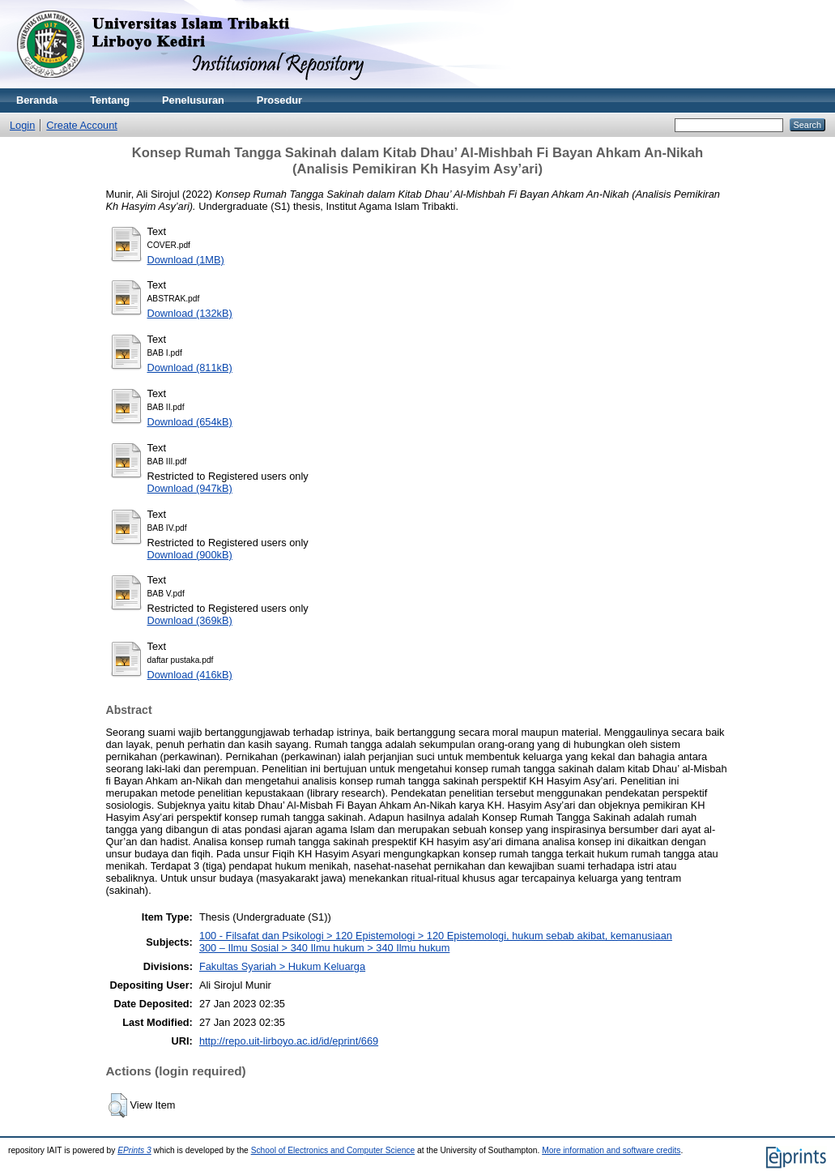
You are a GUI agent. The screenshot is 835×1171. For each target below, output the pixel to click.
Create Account (81, 125)
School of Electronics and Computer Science (333, 1150)
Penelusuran (193, 100)
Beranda (37, 100)
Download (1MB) (185, 260)
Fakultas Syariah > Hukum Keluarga (282, 966)
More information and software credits (611, 1150)
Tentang (110, 100)
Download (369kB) (189, 620)
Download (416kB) (189, 675)
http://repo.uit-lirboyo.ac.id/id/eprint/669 (288, 1041)
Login (22, 125)
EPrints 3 (134, 1150)
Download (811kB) (189, 367)
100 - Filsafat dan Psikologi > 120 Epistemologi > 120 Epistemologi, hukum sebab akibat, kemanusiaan (435, 936)
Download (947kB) (189, 488)
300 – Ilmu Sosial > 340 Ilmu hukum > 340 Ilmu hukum (324, 948)
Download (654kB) (189, 422)
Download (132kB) (189, 313)
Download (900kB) (189, 555)
